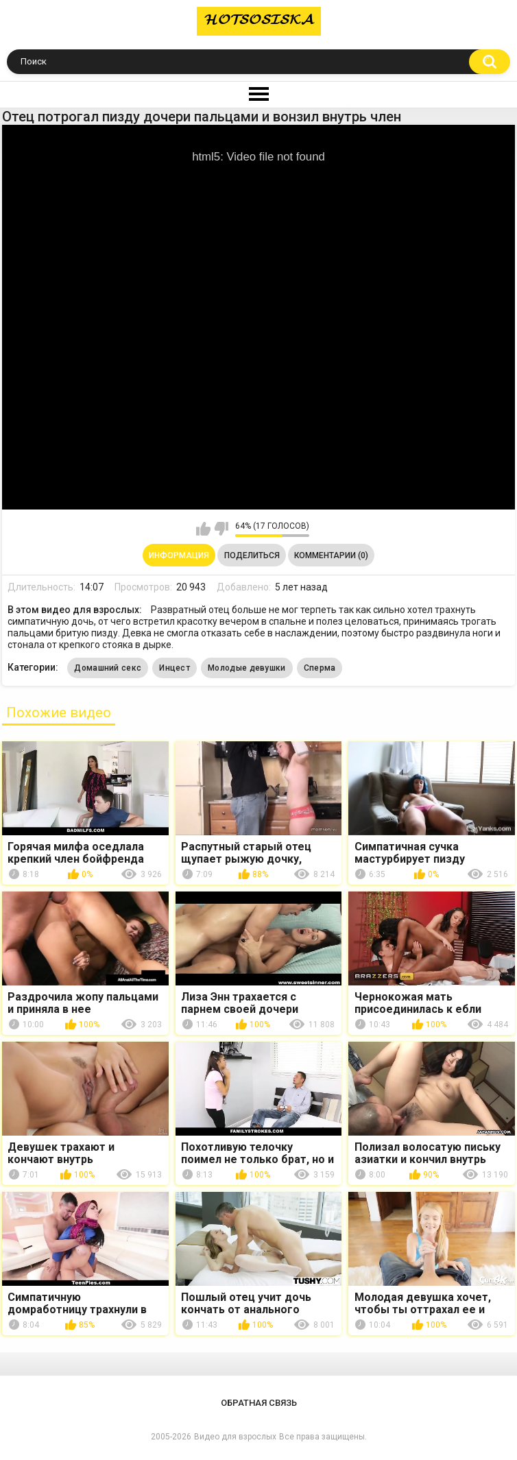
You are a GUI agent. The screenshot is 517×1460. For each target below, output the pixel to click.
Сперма (320, 668)
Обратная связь (259, 1403)
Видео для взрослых (235, 1436)
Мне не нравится (221, 529)
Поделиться (252, 555)
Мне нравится (203, 529)
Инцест (174, 668)
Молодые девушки (247, 668)
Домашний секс (107, 668)
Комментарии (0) (331, 555)
